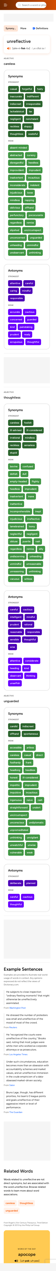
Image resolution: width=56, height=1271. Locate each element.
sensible (14, 639)
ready (27, 334)
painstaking (26, 326)
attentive (15, 283)
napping (29, 200)
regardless (16, 222)
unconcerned (17, 237)
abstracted (16, 155)
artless (30, 747)
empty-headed (18, 481)
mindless (15, 200)
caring (13, 290)
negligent (15, 118)
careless (14, 422)
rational (28, 624)
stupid (13, 452)
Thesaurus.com (11, 5)
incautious (34, 177)
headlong (15, 770)
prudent (14, 334)
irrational (15, 437)
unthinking (35, 252)
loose (30, 192)
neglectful (16, 533)
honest (14, 777)
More (23, 28)
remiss (30, 222)
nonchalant (32, 118)
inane (31, 496)
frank (28, 762)
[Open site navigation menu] (5, 5)
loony (32, 526)
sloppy (28, 126)
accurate (15, 311)
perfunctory (17, 215)
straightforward (19, 807)
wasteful (33, 133)
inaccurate (16, 96)
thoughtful (33, 341)
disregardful (16, 162)
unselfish (15, 683)
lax (30, 111)
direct (39, 755)
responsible (16, 298)
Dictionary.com (50, 5)
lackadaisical (17, 111)
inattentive (16, 503)
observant (15, 675)
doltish (13, 473)
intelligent (15, 617)
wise (12, 646)
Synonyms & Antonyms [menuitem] (12, 28)
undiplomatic (36, 822)
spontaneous (31, 733)
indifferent (33, 96)
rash (37, 541)
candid (13, 726)
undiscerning (17, 556)
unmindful (32, 245)
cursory (31, 155)
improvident (17, 170)
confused (28, 466)
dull (24, 473)
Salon (12, 1085)
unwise (32, 845)
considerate (31, 660)
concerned (16, 319)
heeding (14, 668)
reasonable (16, 632)
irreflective (33, 518)
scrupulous (16, 341)
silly (41, 548)
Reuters (13, 1027)
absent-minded (18, 147)
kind (12, 326)
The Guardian (15, 1112)
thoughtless (16, 133)
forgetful (27, 88)
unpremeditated (19, 830)
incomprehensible (20, 511)
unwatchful (16, 845)
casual (13, 88)
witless (28, 578)
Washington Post (17, 1008)
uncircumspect (32, 230)
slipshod (14, 230)
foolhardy (15, 762)
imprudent (35, 170)
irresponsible (33, 103)
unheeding (16, 245)
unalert (36, 807)
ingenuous (16, 800)
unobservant (17, 252)
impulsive (15, 792)
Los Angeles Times (18, 1054)
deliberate (15, 883)
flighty (35, 481)
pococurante (36, 215)
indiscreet (15, 103)
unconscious (17, 822)
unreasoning (17, 571)
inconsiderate (17, 185)
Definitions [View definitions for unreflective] (42, 28)
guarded (31, 319)
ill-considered (34, 430)
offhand (29, 207)
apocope (26, 1254)
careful (29, 283)
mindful (26, 290)
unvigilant (32, 837)
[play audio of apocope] (16, 1261)
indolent (34, 185)
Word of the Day (27, 1249)
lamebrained (17, 526)
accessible (16, 747)
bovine (14, 466)
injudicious (16, 192)
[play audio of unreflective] (9, 48)
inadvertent (16, 177)
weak (30, 852)
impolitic (15, 785)
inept (38, 511)
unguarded (36, 237)
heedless (33, 162)
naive (30, 800)
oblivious (15, 207)
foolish (28, 422)
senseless (29, 445)
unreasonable (33, 563)
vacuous (14, 578)
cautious (29, 311)
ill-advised (15, 430)
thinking (30, 675)
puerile (26, 541)
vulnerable (16, 852)
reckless (14, 126)
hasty (40, 88)
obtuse (14, 541)
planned (30, 883)
